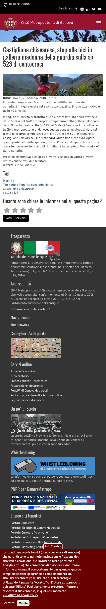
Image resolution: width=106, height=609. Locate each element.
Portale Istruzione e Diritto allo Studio (36, 542)
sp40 (6, 193)
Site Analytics (20, 325)
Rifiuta (23, 603)
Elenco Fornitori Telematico (29, 381)
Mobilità (8, 181)
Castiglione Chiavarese (18, 189)
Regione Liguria (17, 4)
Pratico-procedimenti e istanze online (36, 395)
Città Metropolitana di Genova (47, 22)
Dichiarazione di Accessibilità (30, 309)
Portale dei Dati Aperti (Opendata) (34, 537)
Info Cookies (53, 546)
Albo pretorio (20, 376)
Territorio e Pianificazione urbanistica (28, 185)
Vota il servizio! (16, 218)
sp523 (14, 193)
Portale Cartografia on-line (29, 532)
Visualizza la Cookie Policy (20, 595)
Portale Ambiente (22, 523)
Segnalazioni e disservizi (27, 400)
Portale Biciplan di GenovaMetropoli (35, 528)
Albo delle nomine (23, 371)
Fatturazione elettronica (27, 386)
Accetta (9, 603)
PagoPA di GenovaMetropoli (29, 390)
